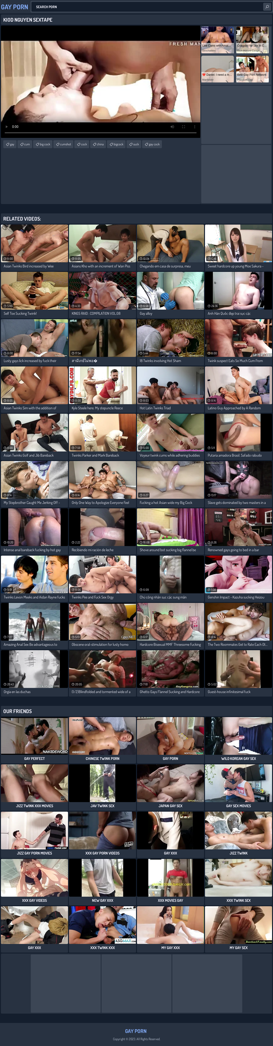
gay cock (154, 144)
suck (136, 144)
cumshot (65, 144)
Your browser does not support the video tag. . (100, 82)
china (100, 144)
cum (27, 144)
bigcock (118, 144)
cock (84, 144)
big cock (45, 144)
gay (12, 144)
